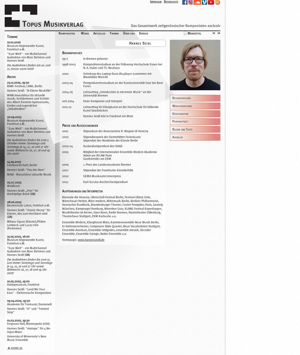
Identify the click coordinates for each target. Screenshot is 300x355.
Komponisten (67, 33)
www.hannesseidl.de (91, 240)
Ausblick (177, 137)
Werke (85, 33)
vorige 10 (14, 348)
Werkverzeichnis (182, 106)
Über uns (129, 33)
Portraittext (180, 121)
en (219, 33)
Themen (114, 33)
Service (143, 33)
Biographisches (181, 98)
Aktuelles (99, 33)
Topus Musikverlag (52, 24)
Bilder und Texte (182, 129)
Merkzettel (194, 33)
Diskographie (180, 114)
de (214, 33)
